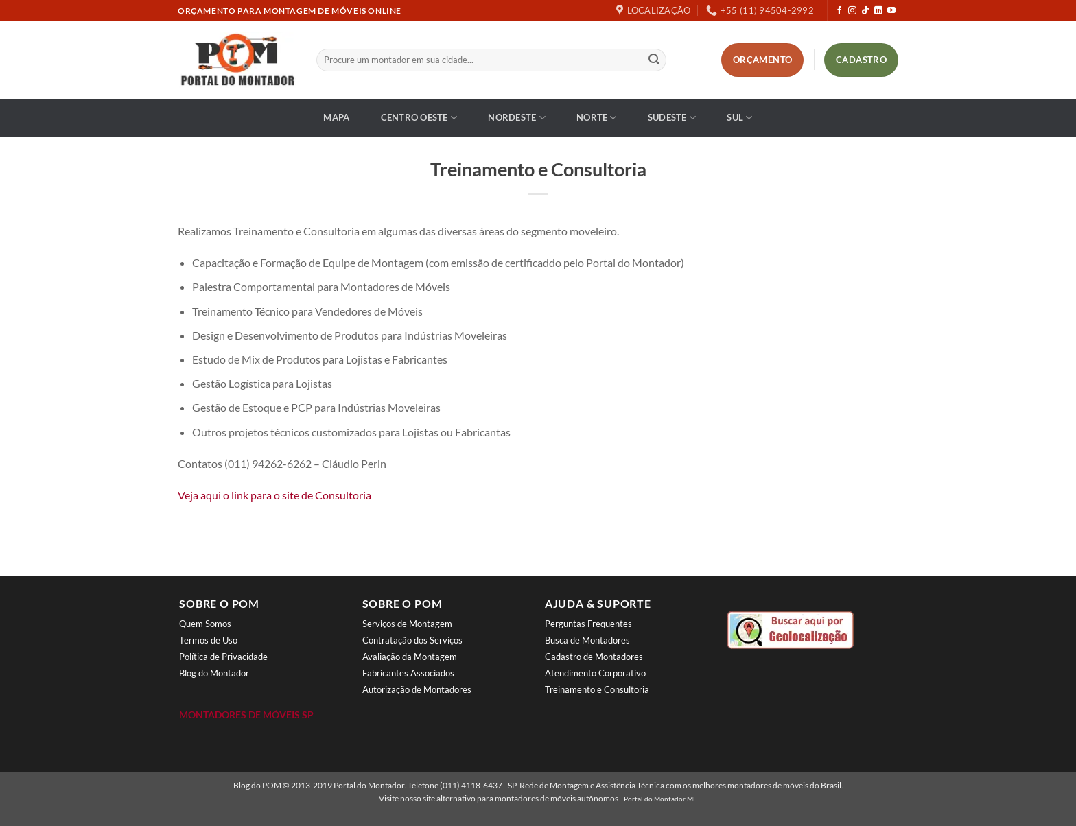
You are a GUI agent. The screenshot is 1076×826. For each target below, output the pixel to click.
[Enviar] (654, 60)
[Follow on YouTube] (891, 11)
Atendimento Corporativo (595, 673)
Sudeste (672, 117)
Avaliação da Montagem (409, 656)
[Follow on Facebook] (839, 11)
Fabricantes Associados (408, 673)
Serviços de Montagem (407, 623)
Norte (596, 117)
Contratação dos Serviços (412, 640)
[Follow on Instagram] (852, 11)
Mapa (336, 117)
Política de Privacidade (223, 656)
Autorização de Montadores (416, 689)
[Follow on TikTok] (865, 11)
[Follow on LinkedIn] (878, 11)
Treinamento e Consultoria (597, 689)
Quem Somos (205, 623)
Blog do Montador (214, 673)
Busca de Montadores (587, 640)
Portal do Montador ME (660, 798)
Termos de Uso (208, 640)
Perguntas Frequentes (588, 623)
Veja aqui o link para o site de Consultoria (274, 495)
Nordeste (517, 117)
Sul (739, 117)
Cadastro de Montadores (594, 656)
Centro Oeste (419, 117)
